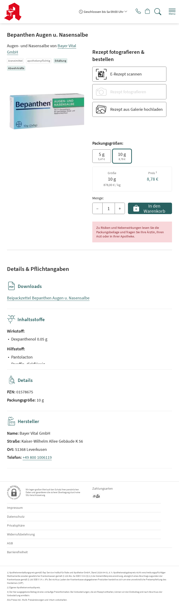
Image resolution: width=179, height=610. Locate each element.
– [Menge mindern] (97, 208)
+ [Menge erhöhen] (120, 208)
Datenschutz (15, 516)
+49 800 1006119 (37, 457)
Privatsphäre (16, 525)
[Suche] (156, 11)
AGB (10, 543)
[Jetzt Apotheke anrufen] (134, 12)
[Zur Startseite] (14, 11)
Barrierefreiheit (17, 552)
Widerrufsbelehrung (21, 534)
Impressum (15, 508)
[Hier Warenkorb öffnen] (145, 12)
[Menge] (108, 208)
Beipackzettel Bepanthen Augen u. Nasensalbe (48, 298)
